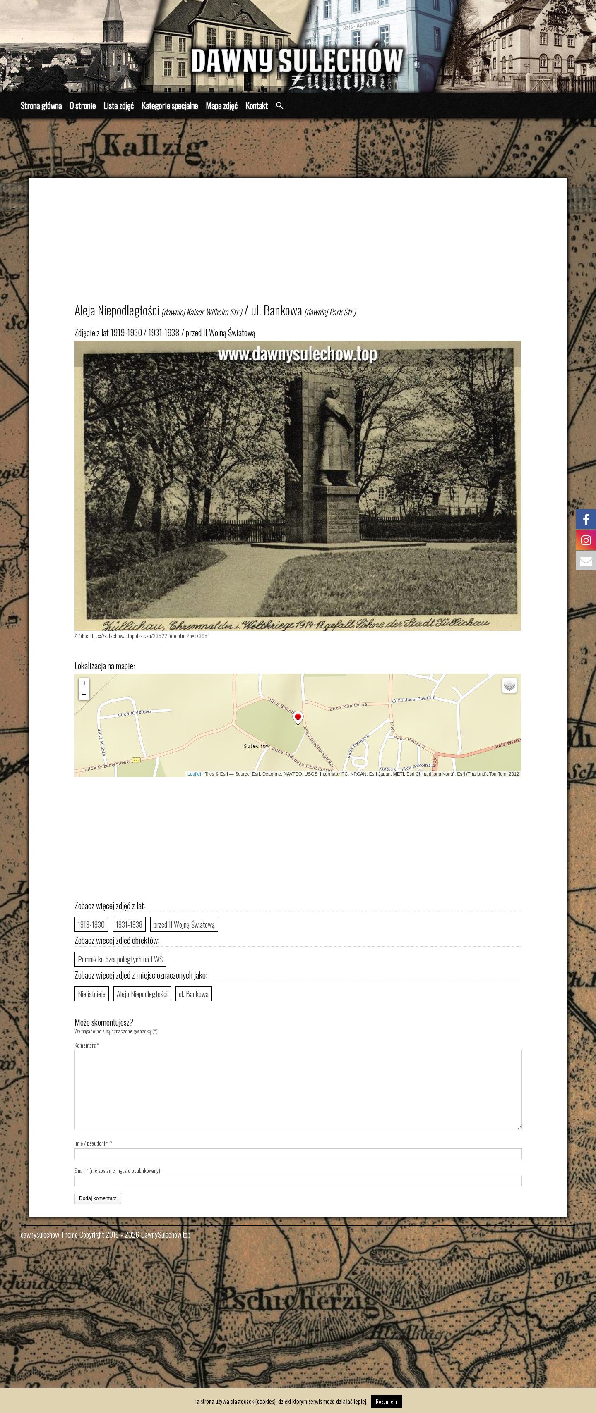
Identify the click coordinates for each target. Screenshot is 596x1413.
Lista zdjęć (118, 105)
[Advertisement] (309, 244)
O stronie (83, 105)
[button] (280, 106)
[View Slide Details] (298, 46)
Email (79, 1170)
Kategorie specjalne (170, 105)
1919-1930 (91, 924)
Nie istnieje (92, 993)
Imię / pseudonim (91, 1143)
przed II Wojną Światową (184, 924)
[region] (298, 46)
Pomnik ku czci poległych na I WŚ (120, 959)
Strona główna (41, 105)
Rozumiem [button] (386, 1401)
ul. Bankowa (194, 993)
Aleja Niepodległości (142, 993)
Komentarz (86, 1045)
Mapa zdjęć (222, 105)
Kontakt (256, 105)
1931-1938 (129, 924)
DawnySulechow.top (165, 1234)
